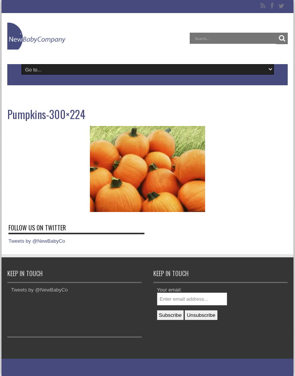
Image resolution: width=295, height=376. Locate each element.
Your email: (169, 290)
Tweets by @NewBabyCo (36, 241)
